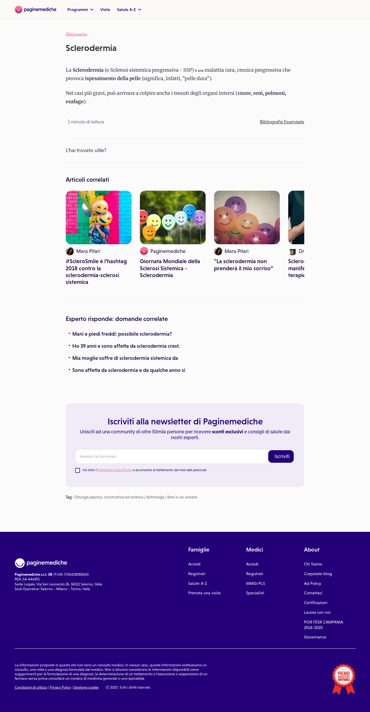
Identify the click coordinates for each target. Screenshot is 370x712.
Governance (315, 637)
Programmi (80, 9)
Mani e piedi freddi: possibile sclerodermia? (122, 334)
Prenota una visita (204, 593)
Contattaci (313, 593)
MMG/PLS (255, 583)
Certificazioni (315, 602)
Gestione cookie (86, 687)
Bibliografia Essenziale (282, 121)
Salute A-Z (129, 9)
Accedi (194, 564)
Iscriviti (282, 456)
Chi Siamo (313, 564)
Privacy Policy (60, 687)
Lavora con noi (317, 612)
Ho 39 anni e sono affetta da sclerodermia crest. (126, 346)
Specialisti (255, 593)
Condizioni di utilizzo (31, 687)
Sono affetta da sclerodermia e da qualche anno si (128, 370)
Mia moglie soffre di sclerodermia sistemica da (125, 358)
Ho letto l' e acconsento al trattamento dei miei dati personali (144, 470)
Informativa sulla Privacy (114, 470)
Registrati (196, 573)
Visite (105, 9)
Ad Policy (312, 583)
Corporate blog (318, 573)
